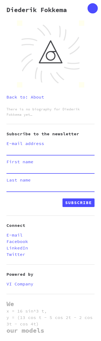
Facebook (17, 242)
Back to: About (25, 97)
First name (19, 162)
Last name (18, 180)
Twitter (15, 254)
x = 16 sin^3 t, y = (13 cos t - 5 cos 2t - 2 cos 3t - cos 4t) (49, 317)
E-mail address (25, 144)
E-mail (14, 235)
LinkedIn (17, 248)
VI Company (19, 284)
